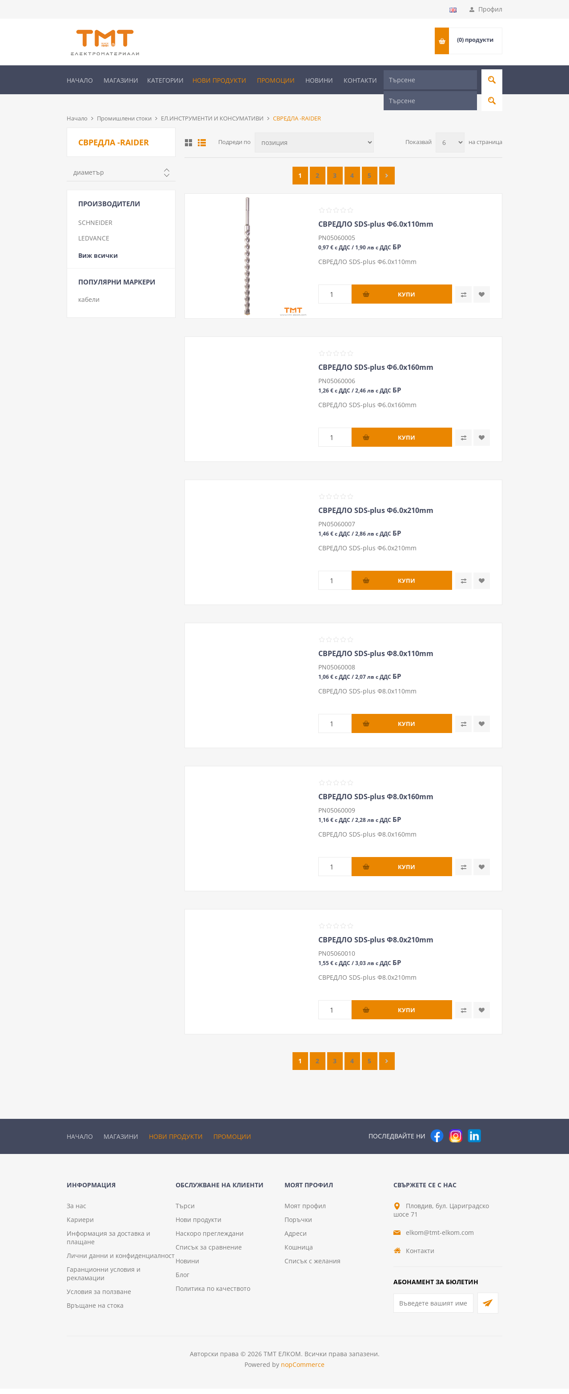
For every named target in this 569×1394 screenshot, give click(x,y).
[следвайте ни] (474, 1121)
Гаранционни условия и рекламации (103, 1278)
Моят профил (305, 1211)
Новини (319, 80)
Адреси (295, 1238)
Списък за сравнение (209, 1252)
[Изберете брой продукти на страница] (450, 128)
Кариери (80, 1225)
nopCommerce (303, 1370)
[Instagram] (456, 1121)
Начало (80, 80)
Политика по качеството (213, 1294)
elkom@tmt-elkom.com (440, 1238)
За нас (76, 1211)
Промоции (276, 80)
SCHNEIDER (95, 208)
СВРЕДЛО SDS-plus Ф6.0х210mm (375, 496)
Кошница (298, 1252)
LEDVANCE (93, 223)
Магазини (121, 80)
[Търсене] (430, 79)
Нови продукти (219, 80)
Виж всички (98, 240)
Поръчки (298, 1225)
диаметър (88, 157)
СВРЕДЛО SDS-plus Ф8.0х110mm (375, 639)
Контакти (360, 80)
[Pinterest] (493, 1121)
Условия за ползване (99, 1297)
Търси (185, 1211)
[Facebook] (437, 1121)
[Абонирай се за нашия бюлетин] (433, 1308)
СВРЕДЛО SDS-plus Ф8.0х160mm (375, 782)
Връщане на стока (95, 1310)
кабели (89, 284)
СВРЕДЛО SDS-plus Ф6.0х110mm (375, 209)
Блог (182, 1280)
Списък (202, 128)
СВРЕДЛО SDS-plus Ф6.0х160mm (375, 352)
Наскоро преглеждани (210, 1238)
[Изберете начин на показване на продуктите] (314, 128)
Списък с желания (312, 1266)
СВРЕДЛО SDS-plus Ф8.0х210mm (375, 925)
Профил (490, 9)
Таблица (188, 128)
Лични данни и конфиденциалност (121, 1261)
